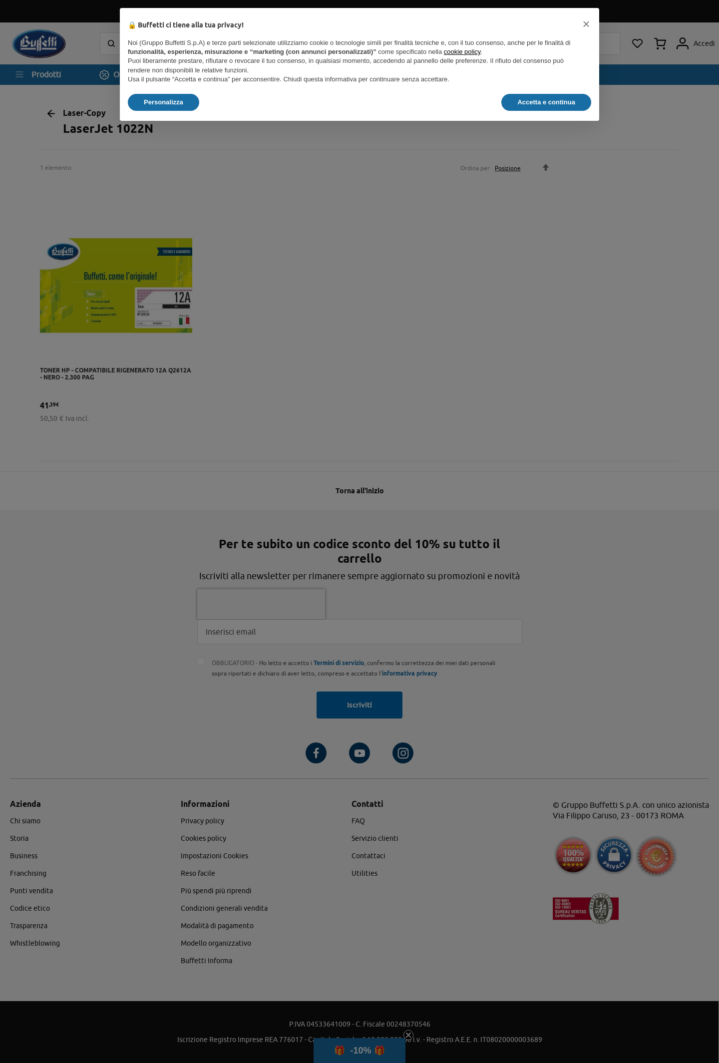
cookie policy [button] (462, 51)
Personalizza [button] (163, 102)
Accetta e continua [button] (546, 102)
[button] (586, 24)
